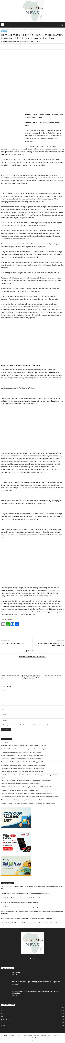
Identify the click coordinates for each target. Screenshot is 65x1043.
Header (3, 1023)
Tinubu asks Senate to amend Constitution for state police (26, 897)
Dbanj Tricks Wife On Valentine (12, 643)
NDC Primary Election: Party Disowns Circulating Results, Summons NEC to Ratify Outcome (27, 787)
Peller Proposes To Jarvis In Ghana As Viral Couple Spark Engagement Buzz (23, 762)
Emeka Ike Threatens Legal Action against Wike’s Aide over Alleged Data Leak (23, 745)
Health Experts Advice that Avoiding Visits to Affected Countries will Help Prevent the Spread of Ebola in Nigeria (30, 776)
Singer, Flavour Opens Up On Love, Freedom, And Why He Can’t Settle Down (23, 765)
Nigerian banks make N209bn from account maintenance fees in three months (10, 677)
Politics (3, 1014)
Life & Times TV (32, 1038)
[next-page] (34, 681)
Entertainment (5, 1011)
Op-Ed (3, 1026)
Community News (27, 1035)
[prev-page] (31, 681)
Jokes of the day (5, 1017)
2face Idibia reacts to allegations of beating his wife (51, 644)
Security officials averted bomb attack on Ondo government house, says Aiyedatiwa (25, 749)
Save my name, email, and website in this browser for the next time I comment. (25, 725)
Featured (43, 1035)
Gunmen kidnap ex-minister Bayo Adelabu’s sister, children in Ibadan (20, 783)
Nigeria (3, 1008)
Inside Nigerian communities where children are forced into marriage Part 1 (31, 893)
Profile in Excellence (7, 1020)
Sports (50, 1035)
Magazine (36, 1035)
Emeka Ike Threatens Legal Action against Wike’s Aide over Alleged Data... (36, 982)
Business (8, 29)
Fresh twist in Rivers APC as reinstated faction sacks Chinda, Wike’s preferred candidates (26, 793)
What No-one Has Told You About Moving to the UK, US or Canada (20, 790)
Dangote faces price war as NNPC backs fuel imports (52, 676)
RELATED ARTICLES (25, 656)
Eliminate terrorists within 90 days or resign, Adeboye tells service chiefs (21, 800)
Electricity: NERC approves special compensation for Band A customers (21, 758)
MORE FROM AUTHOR (39, 656)
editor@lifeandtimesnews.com (10, 41)
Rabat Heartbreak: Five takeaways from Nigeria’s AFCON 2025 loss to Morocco (31, 918)
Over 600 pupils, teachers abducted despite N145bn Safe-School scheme (22, 771)
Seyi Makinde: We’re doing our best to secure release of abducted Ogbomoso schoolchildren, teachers (30, 796)
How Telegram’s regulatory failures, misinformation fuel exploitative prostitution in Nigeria (26, 780)
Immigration (12, 1035)
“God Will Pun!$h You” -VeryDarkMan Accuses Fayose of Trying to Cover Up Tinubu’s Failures (28, 803)
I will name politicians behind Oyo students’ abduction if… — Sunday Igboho (22, 768)
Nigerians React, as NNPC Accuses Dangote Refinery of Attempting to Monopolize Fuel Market (31, 677)
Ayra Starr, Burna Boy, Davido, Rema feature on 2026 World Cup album (21, 752)
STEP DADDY (5, 742)
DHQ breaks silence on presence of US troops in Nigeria (23, 902)
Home (2, 29)
